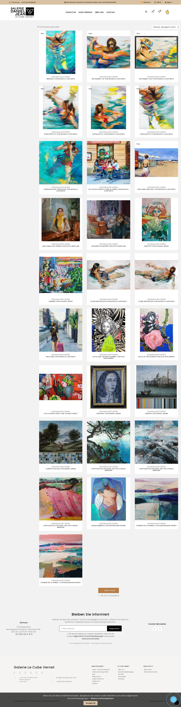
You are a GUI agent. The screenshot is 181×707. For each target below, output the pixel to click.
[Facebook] (154, 629)
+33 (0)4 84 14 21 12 (24, 634)
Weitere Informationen (102, 698)
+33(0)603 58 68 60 (64, 682)
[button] (108, 590)
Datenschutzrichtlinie (90, 639)
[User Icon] (168, 2)
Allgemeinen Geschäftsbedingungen (88, 636)
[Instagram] (160, 629)
